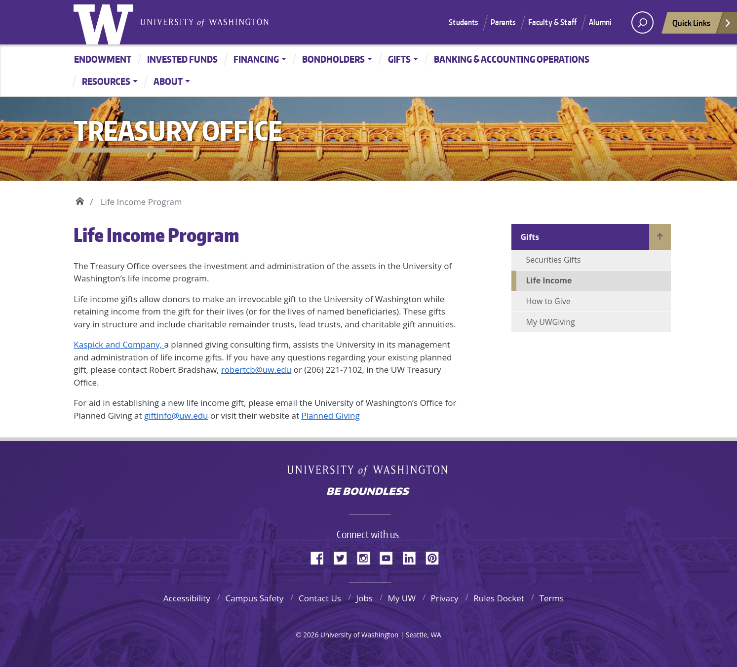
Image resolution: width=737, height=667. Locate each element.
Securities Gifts (553, 259)
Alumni (600, 22)
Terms (551, 598)
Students (463, 22)
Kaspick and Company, (119, 344)
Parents (503, 22)
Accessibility (186, 598)
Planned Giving (330, 415)
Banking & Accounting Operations (511, 59)
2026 (310, 634)
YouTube (390, 556)
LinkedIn (412, 556)
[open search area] (642, 22)
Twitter (344, 556)
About (168, 81)
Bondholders (333, 59)
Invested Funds (182, 59)
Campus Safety (254, 598)
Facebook (320, 556)
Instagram (366, 556)
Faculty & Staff (552, 22)
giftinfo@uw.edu (176, 415)
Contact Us (320, 598)
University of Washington (106, 22)
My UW (402, 598)
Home (80, 199)
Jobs (364, 598)
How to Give (548, 301)
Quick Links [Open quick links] (702, 25)
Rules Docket (498, 598)
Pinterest (436, 556)
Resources (106, 81)
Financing (256, 59)
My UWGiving (550, 321)
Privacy (445, 598)
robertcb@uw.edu (256, 369)
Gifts (399, 59)
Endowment (102, 59)
